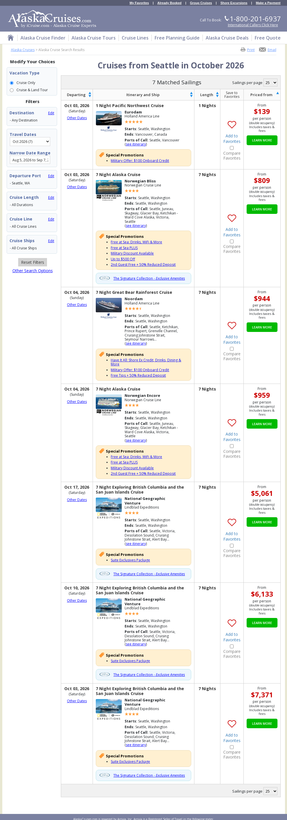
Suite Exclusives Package (130, 560)
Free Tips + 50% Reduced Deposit (138, 375)
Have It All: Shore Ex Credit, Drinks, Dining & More (146, 362)
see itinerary (136, 144)
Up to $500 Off (123, 259)
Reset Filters (32, 262)
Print (251, 49)
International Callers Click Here (253, 25)
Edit (51, 113)
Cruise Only (25, 82)
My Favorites (139, 3)
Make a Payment (268, 3)
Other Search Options (32, 270)
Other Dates (77, 118)
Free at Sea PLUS (124, 247)
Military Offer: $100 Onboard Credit (140, 160)
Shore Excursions (233, 3)
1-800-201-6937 (255, 18)
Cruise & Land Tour (32, 89)
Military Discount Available (132, 253)
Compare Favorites (232, 156)
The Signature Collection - (149, 278)
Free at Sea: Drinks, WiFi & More (136, 242)
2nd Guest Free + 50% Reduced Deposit (143, 264)
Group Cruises (201, 3)
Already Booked (169, 3)
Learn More (262, 140)
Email (272, 49)
